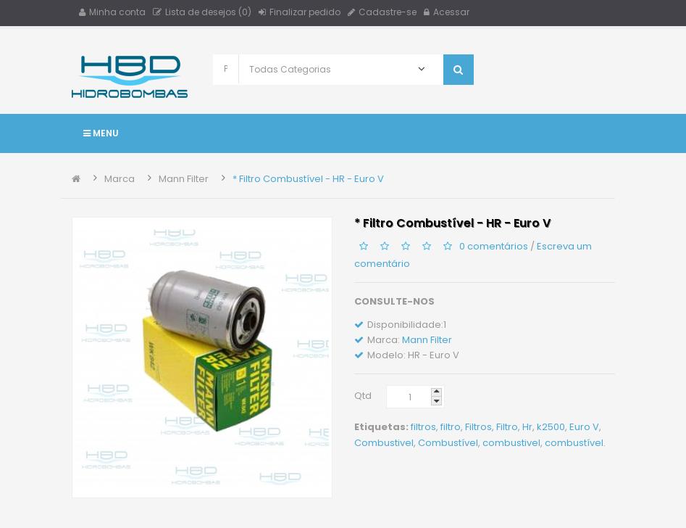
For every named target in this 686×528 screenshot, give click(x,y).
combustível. (575, 443)
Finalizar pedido (299, 12)
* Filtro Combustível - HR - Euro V (308, 179)
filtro (450, 427)
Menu (101, 133)
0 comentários (493, 246)
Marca (119, 179)
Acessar (446, 12)
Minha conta (112, 12)
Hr (527, 427)
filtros (423, 427)
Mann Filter (184, 179)
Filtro (507, 427)
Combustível (448, 443)
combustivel (511, 443)
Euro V (584, 427)
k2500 (551, 427)
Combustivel (384, 443)
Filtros (478, 427)
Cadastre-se (382, 12)
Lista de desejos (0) (202, 12)
